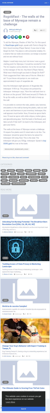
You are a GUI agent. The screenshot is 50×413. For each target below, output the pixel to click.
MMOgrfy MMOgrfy (15, 29)
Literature (14, 177)
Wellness (5, 184)
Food (13, 174)
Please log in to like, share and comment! (15, 157)
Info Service (7, 356)
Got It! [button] (23, 409)
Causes (11, 170)
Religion (13, 180)
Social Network (7, 3)
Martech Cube (8, 274)
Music (23, 177)
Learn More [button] (10, 402)
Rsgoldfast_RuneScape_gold (16, 149)
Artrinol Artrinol (8, 232)
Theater (43, 180)
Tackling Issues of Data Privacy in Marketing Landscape (21, 265)
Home (4, 177)
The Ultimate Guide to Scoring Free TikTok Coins (23, 388)
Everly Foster (7, 314)
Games (7, 12)
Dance (28, 170)
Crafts (20, 170)
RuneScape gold (11, 45)
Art (3, 170)
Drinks (36, 170)
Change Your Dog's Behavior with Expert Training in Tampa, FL (24, 347)
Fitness (5, 174)
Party (4, 180)
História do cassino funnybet (14, 306)
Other (44, 177)
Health (41, 174)
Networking (34, 177)
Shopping (24, 180)
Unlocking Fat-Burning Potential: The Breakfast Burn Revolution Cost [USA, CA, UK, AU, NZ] (24, 223)
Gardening (31, 174)
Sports (34, 180)
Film (44, 170)
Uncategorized (19, 184)
